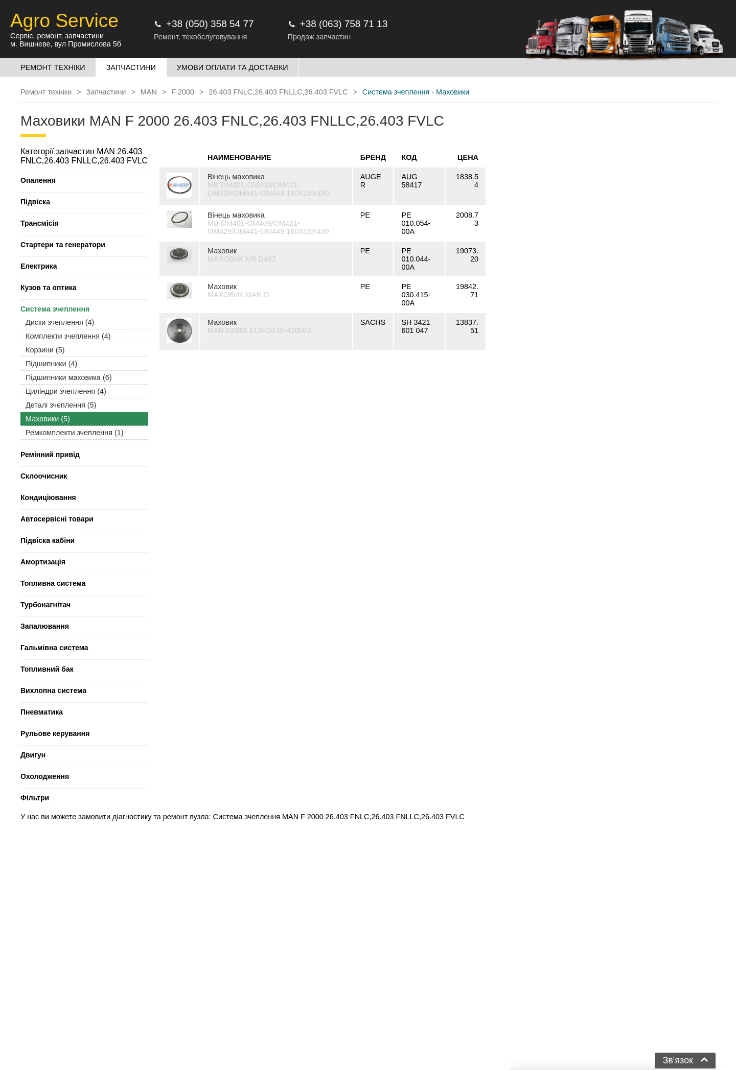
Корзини (45, 350)
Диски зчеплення (60, 322)
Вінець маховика (236, 177)
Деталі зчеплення (61, 405)
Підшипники (51, 364)
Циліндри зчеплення (66, 391)
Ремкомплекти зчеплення (75, 433)
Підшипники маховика (68, 377)
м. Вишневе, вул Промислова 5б (65, 44)
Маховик (222, 251)
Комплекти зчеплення (68, 336)
